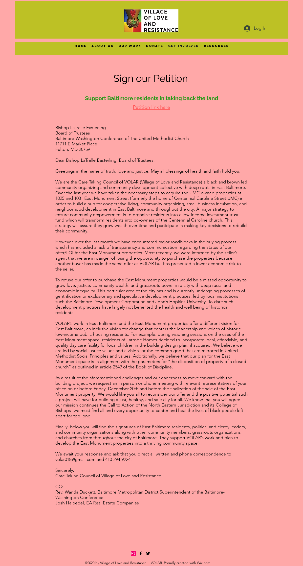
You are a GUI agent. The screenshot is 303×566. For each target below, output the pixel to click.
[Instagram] (133, 553)
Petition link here (151, 107)
